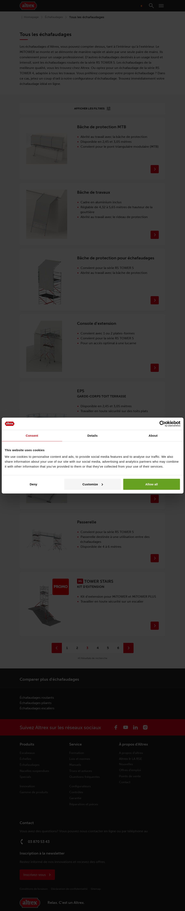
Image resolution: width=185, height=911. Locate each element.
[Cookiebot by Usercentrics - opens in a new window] (162, 424)
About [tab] (153, 435)
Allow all (151, 484)
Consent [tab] (32, 435)
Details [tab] (92, 435)
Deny (33, 484)
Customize (92, 484)
